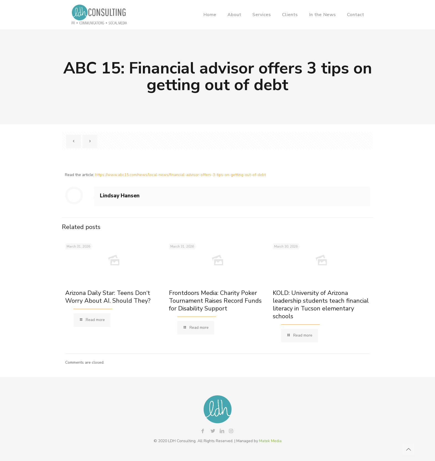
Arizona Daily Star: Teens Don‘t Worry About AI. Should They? (107, 297)
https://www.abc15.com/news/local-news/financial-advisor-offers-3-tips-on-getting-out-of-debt (180, 174)
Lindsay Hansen (120, 195)
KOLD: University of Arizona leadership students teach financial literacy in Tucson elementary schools (321, 304)
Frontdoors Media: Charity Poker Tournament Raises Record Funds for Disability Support (215, 301)
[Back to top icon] (408, 449)
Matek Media (270, 441)
